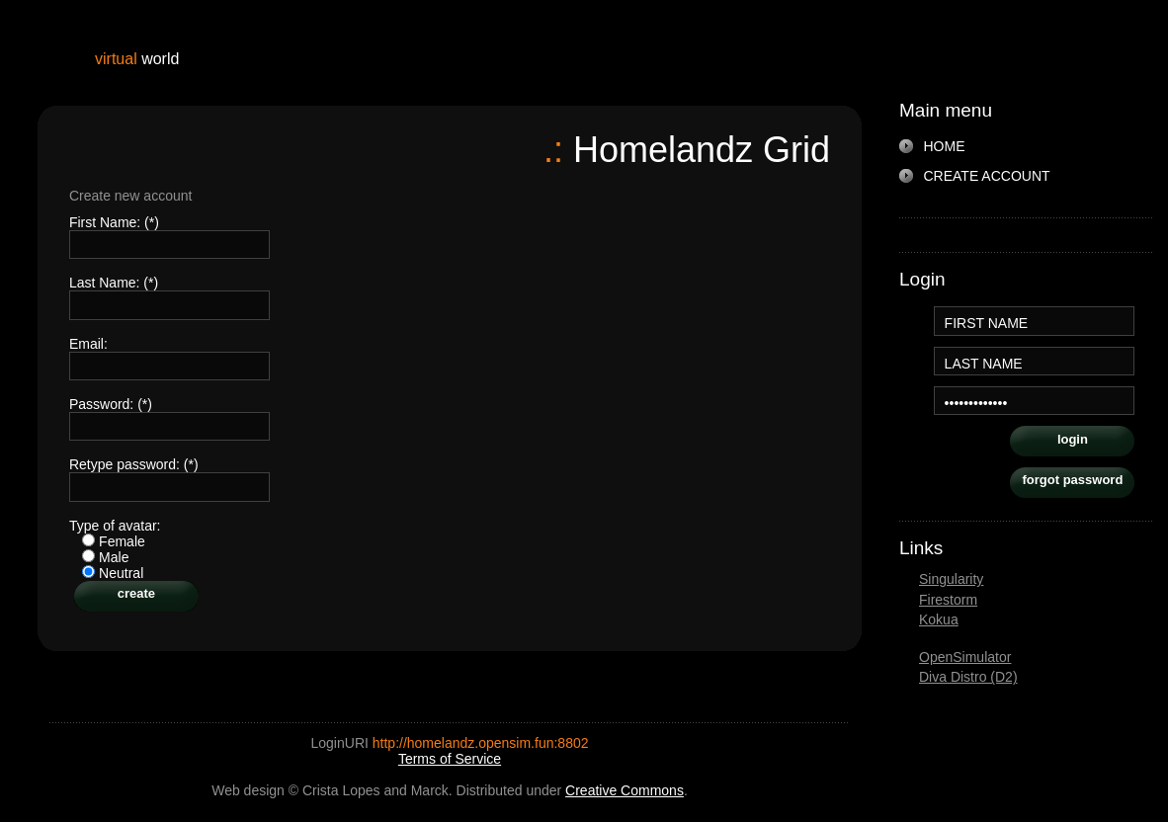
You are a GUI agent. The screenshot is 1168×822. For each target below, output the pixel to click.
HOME (944, 146)
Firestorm (948, 600)
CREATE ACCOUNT (987, 176)
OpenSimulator (965, 657)
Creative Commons (624, 790)
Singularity (951, 579)
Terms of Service (449, 759)
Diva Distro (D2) (968, 677)
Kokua (939, 619)
